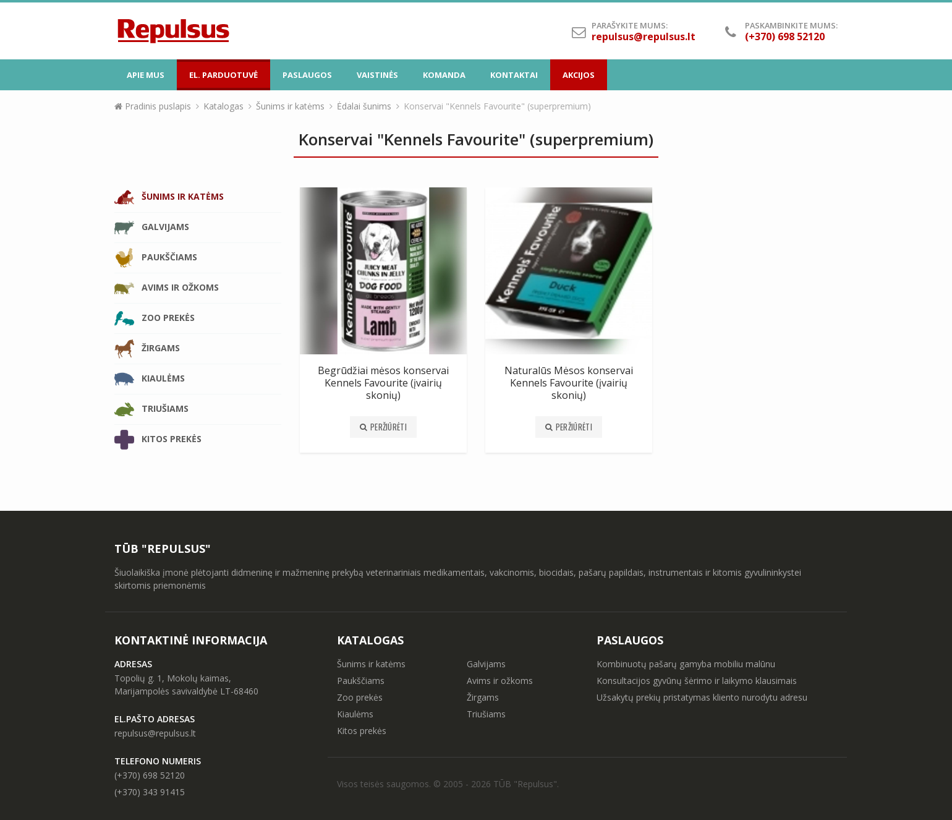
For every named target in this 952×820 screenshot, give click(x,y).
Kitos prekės (158, 440)
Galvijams (151, 227)
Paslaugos (307, 74)
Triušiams (151, 409)
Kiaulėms (149, 379)
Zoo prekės (154, 318)
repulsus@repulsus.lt (643, 36)
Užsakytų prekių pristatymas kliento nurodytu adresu (702, 697)
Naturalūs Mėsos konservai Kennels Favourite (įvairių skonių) (568, 382)
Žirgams (147, 349)
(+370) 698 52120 (149, 775)
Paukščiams (155, 258)
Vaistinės (377, 74)
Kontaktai (514, 74)
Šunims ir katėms (290, 106)
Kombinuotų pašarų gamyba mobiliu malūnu (686, 664)
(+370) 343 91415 (149, 792)
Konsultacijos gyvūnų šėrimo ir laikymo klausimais (697, 680)
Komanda (444, 74)
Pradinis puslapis (152, 106)
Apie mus (145, 74)
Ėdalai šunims (364, 106)
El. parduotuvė (223, 74)
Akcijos (579, 74)
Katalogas (223, 106)
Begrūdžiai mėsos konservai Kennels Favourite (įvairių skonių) (383, 382)
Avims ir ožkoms (166, 288)
